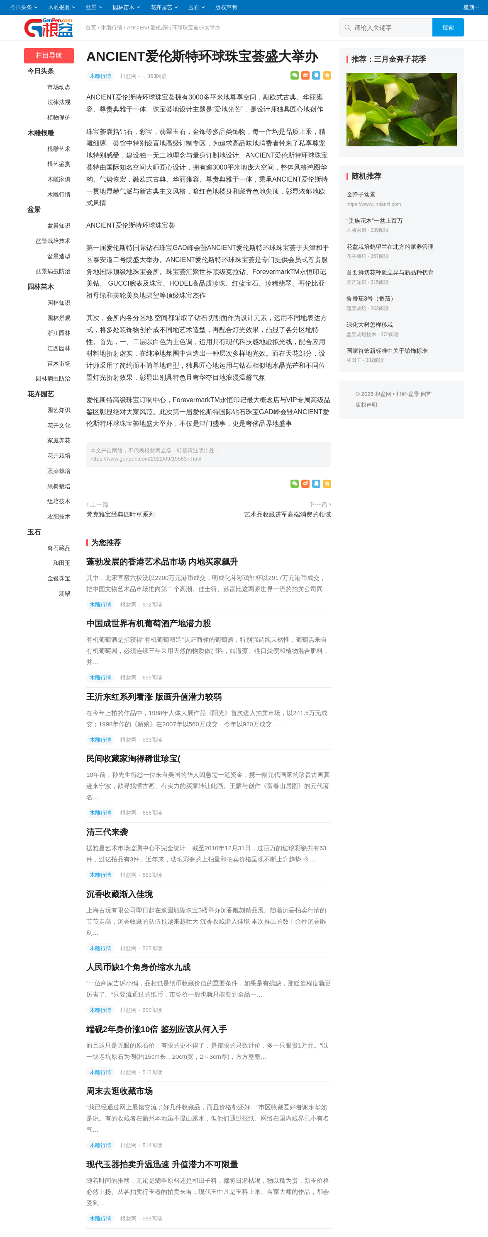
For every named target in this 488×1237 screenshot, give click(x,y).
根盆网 (129, 76)
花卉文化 (58, 425)
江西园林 (58, 348)
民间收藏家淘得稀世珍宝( (133, 758)
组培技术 (58, 501)
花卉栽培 (58, 455)
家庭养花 (58, 440)
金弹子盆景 (361, 194)
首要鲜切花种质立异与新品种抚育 (390, 272)
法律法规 (58, 102)
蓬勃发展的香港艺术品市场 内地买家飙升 (162, 561)
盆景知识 (58, 225)
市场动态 (58, 87)
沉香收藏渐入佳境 (119, 894)
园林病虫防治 (52, 378)
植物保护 (58, 117)
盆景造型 (58, 256)
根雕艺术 (58, 149)
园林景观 (58, 318)
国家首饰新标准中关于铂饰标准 (387, 350)
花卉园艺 (161, 7)
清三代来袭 (107, 832)
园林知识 (58, 302)
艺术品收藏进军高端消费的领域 (287, 514)
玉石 (193, 7)
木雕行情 (111, 27)
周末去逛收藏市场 (119, 1091)
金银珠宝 (58, 578)
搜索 (448, 27)
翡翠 (64, 593)
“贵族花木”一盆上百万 (374, 220)
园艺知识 (58, 410)
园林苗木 (123, 7)
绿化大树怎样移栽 (369, 324)
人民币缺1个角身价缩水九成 (138, 967)
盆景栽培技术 (52, 241)
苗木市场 (58, 363)
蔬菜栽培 (58, 471)
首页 (90, 27)
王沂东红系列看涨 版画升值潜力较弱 (154, 696)
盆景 (91, 7)
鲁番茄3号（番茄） (371, 298)
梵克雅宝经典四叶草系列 (120, 514)
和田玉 (61, 563)
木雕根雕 (59, 7)
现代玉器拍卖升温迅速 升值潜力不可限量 (162, 1164)
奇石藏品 (58, 548)
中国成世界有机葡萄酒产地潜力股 (148, 623)
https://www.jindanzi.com (373, 204)
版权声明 (226, 7)
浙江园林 (58, 333)
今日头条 (21, 7)
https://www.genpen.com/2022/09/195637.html (145, 459)
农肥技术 (58, 516)
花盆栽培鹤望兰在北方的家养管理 (390, 246)
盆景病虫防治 (52, 271)
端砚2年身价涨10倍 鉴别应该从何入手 (156, 1029)
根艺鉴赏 (58, 163)
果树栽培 (58, 486)
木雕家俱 (58, 179)
